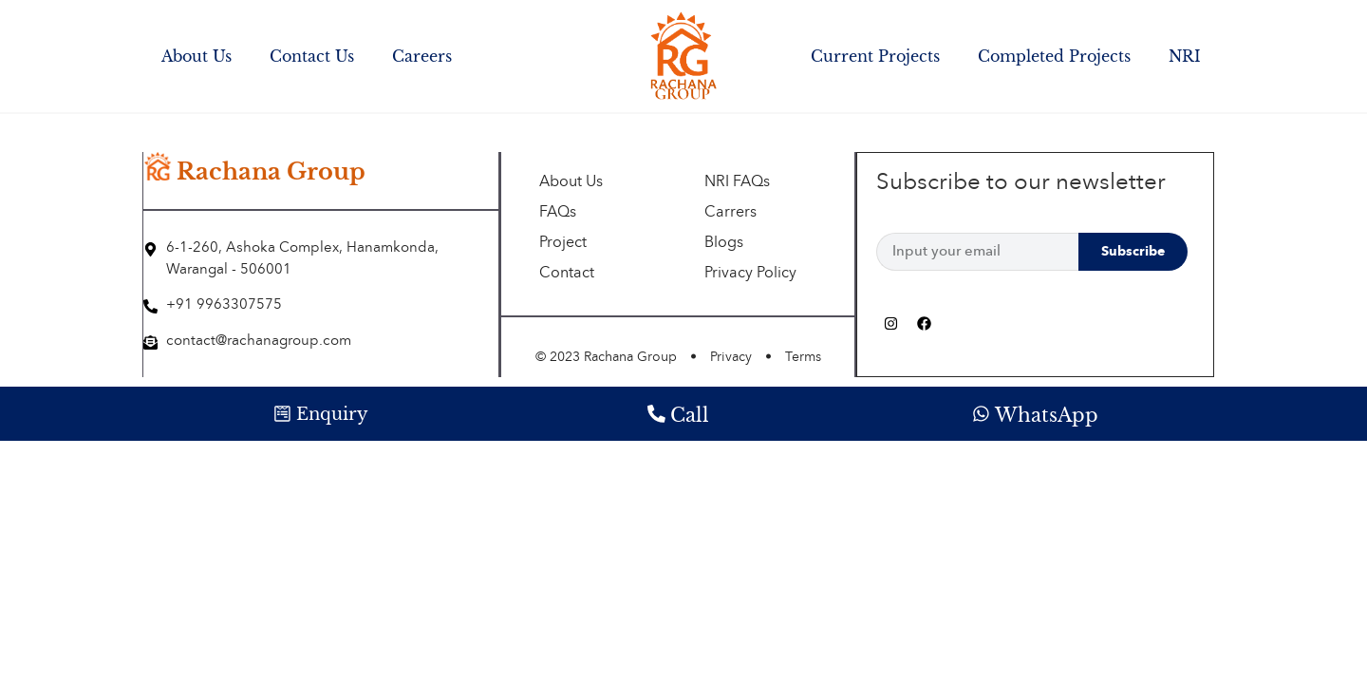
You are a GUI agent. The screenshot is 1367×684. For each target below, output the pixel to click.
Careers (422, 56)
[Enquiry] (282, 414)
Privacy (731, 357)
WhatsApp (1046, 415)
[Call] (655, 414)
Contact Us (312, 56)
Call (689, 415)
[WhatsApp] (980, 414)
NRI (1185, 56)
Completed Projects (1054, 56)
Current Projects (875, 56)
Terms (803, 357)
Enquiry (333, 414)
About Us (196, 56)
